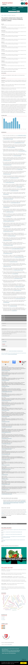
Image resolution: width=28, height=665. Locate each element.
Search (18, 11)
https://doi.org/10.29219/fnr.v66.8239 (9, 71)
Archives (5, 15)
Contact (3, 653)
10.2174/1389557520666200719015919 (17, 248)
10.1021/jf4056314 (8, 216)
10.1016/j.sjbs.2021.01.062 (13, 261)
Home (4, 7)
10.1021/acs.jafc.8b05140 (11, 147)
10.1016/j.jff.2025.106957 (5, 416)
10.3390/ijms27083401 (5, 375)
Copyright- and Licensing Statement (12, 354)
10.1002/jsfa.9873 (14, 310)
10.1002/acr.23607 (20, 169)
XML (4, 320)
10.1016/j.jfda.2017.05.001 (14, 190)
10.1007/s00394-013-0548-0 (18, 278)
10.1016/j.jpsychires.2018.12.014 (8, 231)
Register (22, 0)
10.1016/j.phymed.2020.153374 (19, 257)
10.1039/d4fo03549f (5, 474)
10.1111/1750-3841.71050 (6, 370)
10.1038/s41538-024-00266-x (6, 469)
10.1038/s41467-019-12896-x (7, 240)
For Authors (2, 618)
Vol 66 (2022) (9, 15)
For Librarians (3, 619)
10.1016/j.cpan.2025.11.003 (6, 405)
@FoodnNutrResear (13, 653)
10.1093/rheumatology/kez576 (9, 182)
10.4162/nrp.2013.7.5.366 (7, 266)
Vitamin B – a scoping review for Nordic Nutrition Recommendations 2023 (11, 534)
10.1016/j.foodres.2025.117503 (6, 400)
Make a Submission (14, 523)
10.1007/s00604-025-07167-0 (6, 432)
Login (26, 0)
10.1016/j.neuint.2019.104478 (19, 286)
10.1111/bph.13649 (15, 273)
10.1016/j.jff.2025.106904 (5, 421)
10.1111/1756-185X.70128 (6, 454)
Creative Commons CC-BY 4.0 (12, 651)
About (8, 7)
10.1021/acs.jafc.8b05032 (17, 155)
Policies (14, 9)
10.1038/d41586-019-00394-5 (21, 135)
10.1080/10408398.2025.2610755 (7, 391)
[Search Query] (12, 11)
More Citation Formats (6, 335)
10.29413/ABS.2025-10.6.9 (6, 459)
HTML (4, 317)
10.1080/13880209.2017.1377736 (19, 142)
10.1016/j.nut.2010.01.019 (17, 290)
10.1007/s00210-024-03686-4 (6, 443)
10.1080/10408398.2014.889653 (8, 245)
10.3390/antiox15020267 (5, 386)
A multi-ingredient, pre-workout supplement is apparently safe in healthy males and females (13, 529)
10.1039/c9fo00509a (6, 302)
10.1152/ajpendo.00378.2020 (14, 177)
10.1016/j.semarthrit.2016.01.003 (20, 298)
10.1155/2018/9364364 (6, 226)
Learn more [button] (12, 663)
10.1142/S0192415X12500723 (7, 253)
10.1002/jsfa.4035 (6, 194)
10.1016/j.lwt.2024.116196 (6, 484)
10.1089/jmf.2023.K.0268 (5, 489)
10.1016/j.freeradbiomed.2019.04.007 (8, 221)
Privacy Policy (7, 653)
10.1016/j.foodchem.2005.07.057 (15, 202)
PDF (4, 315)
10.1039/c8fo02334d (6, 207)
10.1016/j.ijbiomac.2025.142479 (7, 438)
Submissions (20, 7)
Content (14, 7)
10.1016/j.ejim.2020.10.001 (7, 160)
